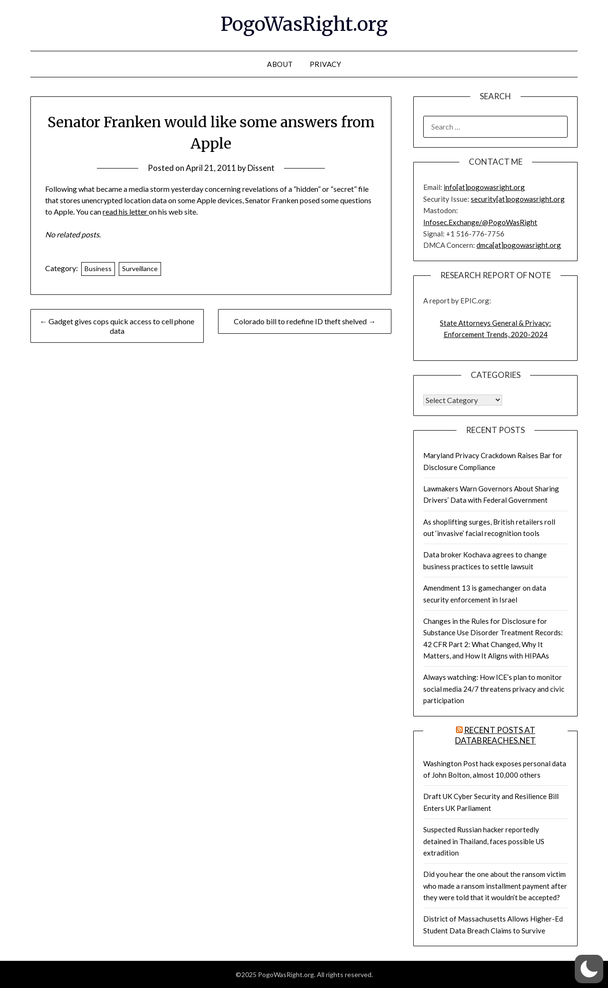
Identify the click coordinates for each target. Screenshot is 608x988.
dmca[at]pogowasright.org (518, 245)
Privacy (326, 64)
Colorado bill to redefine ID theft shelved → (305, 321)
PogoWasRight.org (304, 24)
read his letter (126, 211)
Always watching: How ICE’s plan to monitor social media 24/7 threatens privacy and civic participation (493, 689)
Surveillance (140, 268)
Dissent (261, 168)
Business (98, 268)
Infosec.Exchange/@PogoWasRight (480, 222)
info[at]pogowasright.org (484, 187)
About (280, 64)
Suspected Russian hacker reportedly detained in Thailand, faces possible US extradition (483, 841)
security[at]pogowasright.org (518, 199)
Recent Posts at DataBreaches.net (495, 735)
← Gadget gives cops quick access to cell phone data (116, 326)
